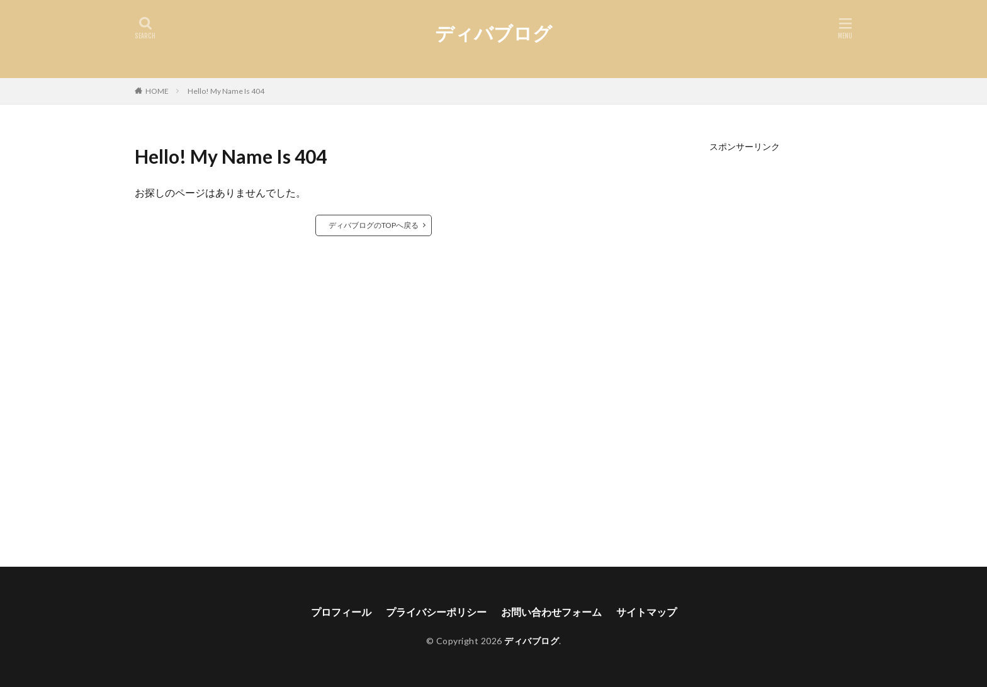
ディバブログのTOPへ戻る (374, 225)
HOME (157, 91)
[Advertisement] (744, 340)
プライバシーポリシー (436, 612)
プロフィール (341, 612)
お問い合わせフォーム (551, 612)
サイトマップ (646, 612)
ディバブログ (493, 33)
